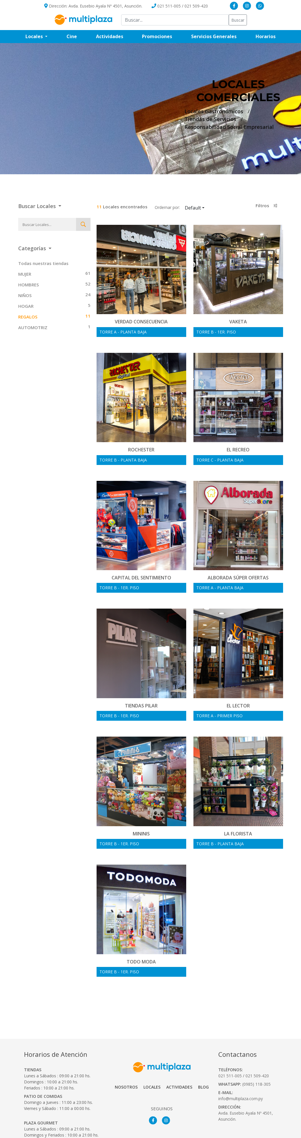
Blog (203, 1062)
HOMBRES (28, 285)
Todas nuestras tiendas (43, 263)
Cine (72, 36)
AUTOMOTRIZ (32, 327)
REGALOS (27, 317)
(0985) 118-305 (256, 1059)
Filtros (266, 205)
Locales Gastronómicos (213, 111)
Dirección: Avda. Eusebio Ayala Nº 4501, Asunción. (93, 6)
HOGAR (26, 306)
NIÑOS (25, 295)
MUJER (24, 274)
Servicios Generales (218, 36)
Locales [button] (34, 36)
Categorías (32, 248)
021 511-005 (169, 6)
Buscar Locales (37, 206)
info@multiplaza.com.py (240, 1073)
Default (201, 208)
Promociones (162, 36)
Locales (151, 1062)
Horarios (270, 36)
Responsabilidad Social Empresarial (229, 126)
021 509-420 (196, 6)
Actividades (109, 36)
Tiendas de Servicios (210, 119)
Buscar (237, 20)
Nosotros (126, 1062)
